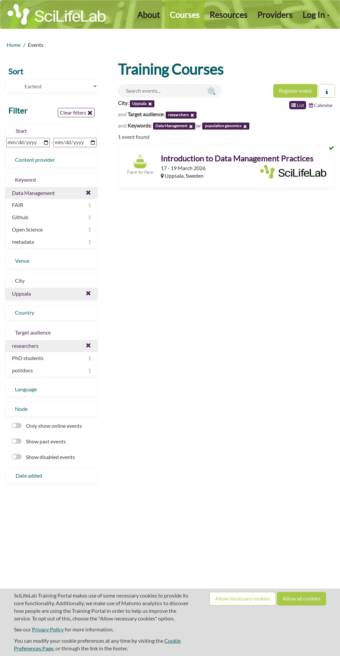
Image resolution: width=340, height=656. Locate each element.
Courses (185, 15)
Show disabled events (43, 457)
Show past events (39, 441)
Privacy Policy (48, 629)
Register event (295, 90)
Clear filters (76, 112)
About (148, 15)
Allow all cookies (301, 598)
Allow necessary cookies (242, 598)
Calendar (321, 105)
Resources (228, 15)
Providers (275, 15)
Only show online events (47, 425)
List (297, 105)
